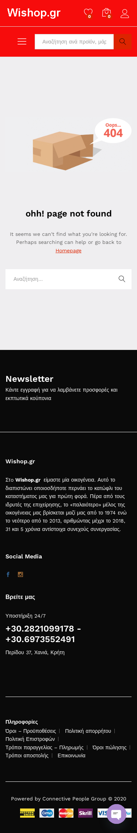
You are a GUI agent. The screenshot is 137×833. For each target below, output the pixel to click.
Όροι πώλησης (110, 747)
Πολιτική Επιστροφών (30, 739)
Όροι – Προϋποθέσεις (30, 731)
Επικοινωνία (71, 755)
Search (123, 41)
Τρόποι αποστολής (27, 755)
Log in (126, 14)
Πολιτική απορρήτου (88, 731)
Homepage (68, 250)
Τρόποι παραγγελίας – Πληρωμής (44, 747)
